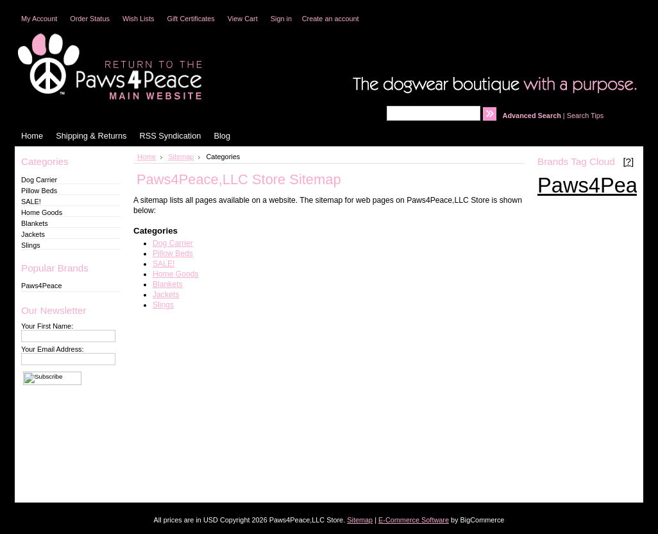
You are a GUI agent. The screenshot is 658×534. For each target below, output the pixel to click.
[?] (628, 161)
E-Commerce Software (413, 520)
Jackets (33, 234)
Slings (30, 245)
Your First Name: (47, 326)
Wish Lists (138, 18)
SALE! (31, 201)
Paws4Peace (41, 285)
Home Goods (41, 212)
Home (146, 156)
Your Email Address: (52, 349)
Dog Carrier (39, 180)
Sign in (281, 18)
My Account (39, 18)
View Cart (243, 18)
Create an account (330, 18)
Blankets (34, 223)
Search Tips (585, 115)
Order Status (90, 18)
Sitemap (181, 156)
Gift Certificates (190, 18)
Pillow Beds (39, 190)
